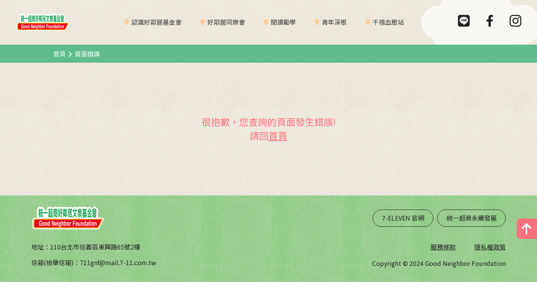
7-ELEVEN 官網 (403, 217)
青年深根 (334, 22)
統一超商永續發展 (472, 217)
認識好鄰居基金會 (157, 22)
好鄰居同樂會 (226, 22)
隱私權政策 (490, 246)
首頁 (59, 54)
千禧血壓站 (388, 22)
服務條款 (443, 246)
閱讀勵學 (283, 22)
